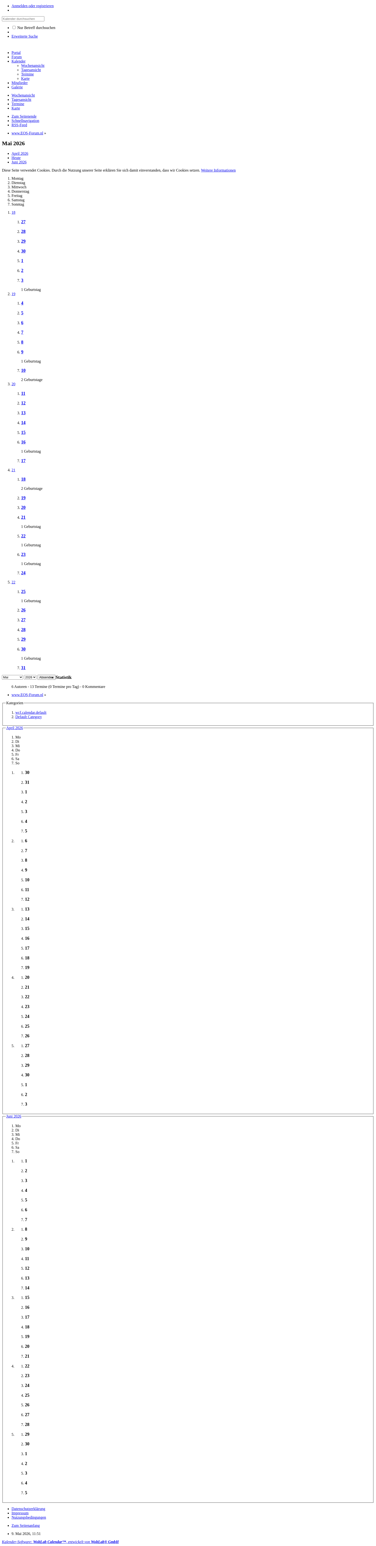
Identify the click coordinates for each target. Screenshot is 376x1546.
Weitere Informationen (218, 170)
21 (13, 470)
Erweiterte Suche (25, 36)
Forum (17, 57)
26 (23, 609)
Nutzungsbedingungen (29, 1517)
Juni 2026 (13, 1116)
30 (23, 251)
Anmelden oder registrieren (33, 6)
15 (23, 432)
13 (23, 412)
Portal (16, 53)
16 (23, 441)
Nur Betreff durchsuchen (33, 28)
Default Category (28, 717)
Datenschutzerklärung (28, 1509)
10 (23, 370)
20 (13, 384)
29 (23, 241)
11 (23, 393)
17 (23, 460)
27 (23, 221)
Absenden (46, 677)
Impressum (20, 1513)
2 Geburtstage (31, 380)
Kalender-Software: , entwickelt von (60, 1542)
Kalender (19, 61)
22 (23, 535)
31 (23, 667)
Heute (16, 158)
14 (23, 422)
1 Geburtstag (31, 290)
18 (13, 212)
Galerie (17, 87)
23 (23, 554)
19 (13, 294)
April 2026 (14, 728)
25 (23, 591)
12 (23, 402)
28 (23, 231)
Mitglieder (20, 83)
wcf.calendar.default (31, 712)
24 (23, 572)
